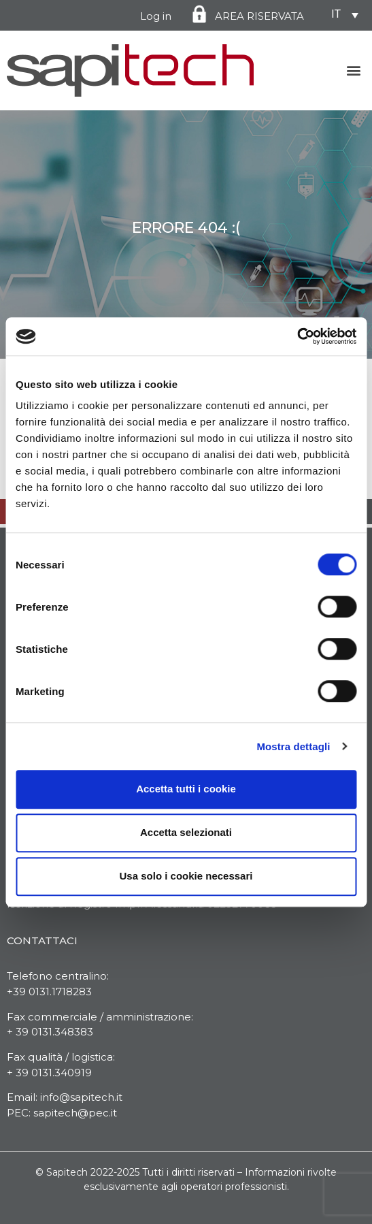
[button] (354, 70)
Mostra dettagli (293, 746)
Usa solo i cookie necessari (186, 876)
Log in (155, 16)
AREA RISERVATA (259, 16)
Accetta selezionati (186, 832)
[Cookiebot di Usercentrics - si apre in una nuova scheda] (296, 336)
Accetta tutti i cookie (186, 788)
